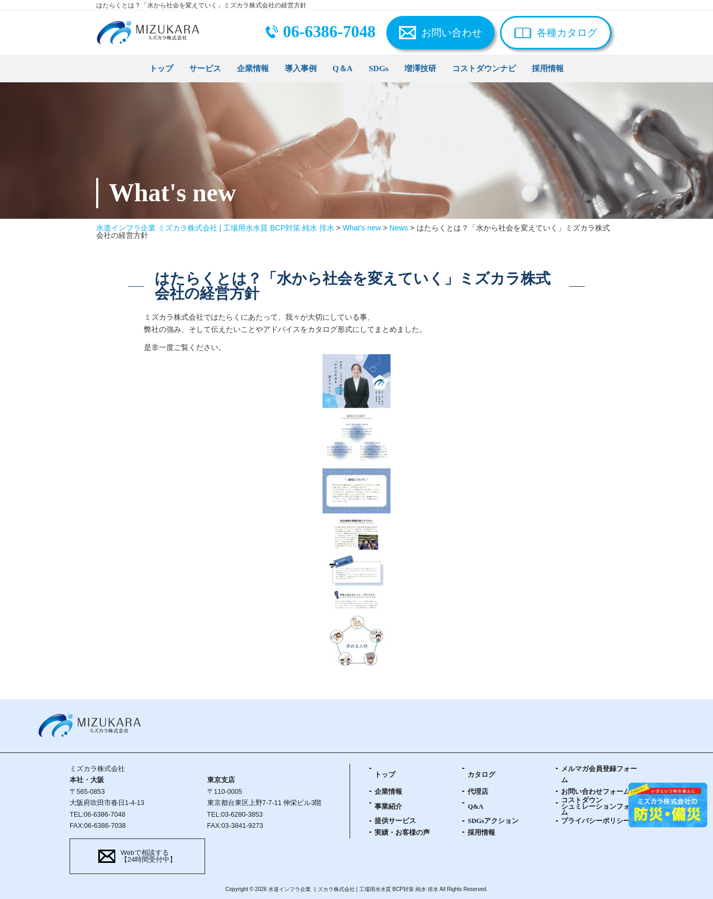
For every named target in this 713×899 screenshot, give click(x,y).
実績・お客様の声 (402, 832)
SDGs (379, 68)
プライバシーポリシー (595, 821)
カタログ (481, 774)
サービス (205, 68)
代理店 (478, 791)
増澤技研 (420, 68)
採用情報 (548, 68)
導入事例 (301, 68)
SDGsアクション (493, 821)
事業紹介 (388, 806)
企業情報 (253, 68)
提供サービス (395, 821)
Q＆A (343, 68)
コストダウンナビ (484, 68)
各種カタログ (567, 32)
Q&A (475, 806)
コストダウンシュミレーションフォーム (599, 807)
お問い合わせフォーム (595, 791)
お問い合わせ (451, 32)
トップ (161, 68)
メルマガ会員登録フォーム (599, 774)
